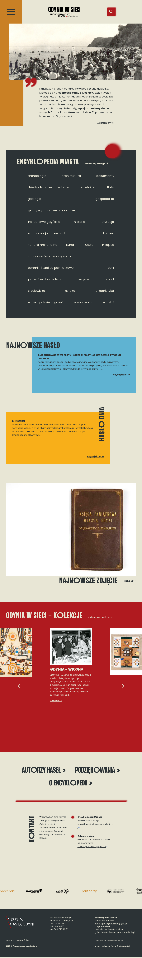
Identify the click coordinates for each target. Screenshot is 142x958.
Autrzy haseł (43, 771)
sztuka (70, 291)
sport (110, 279)
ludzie (88, 245)
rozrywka (83, 279)
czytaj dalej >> (121, 374)
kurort (71, 245)
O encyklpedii (71, 784)
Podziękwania (97, 771)
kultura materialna (42, 245)
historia (79, 222)
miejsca (108, 245)
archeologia (37, 176)
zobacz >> (130, 580)
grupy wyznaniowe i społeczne (51, 210)
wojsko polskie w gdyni (45, 302)
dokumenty (105, 176)
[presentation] (22, 686)
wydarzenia (83, 302)
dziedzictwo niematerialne (48, 187)
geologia (34, 199)
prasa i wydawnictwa (44, 279)
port (111, 268)
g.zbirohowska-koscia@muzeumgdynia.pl (92, 845)
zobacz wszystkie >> (100, 617)
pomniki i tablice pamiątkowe (51, 268)
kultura (108, 233)
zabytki (108, 302)
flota (110, 187)
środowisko (36, 291)
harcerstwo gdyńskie (44, 222)
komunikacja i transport (46, 233)
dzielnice (88, 187)
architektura (71, 176)
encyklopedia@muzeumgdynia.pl (111, 924)
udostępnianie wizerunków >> (109, 941)
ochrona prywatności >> (17, 941)
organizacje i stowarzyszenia (50, 256)
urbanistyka (105, 291)
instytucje (106, 222)
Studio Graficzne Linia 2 (120, 947)
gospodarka (104, 199)
